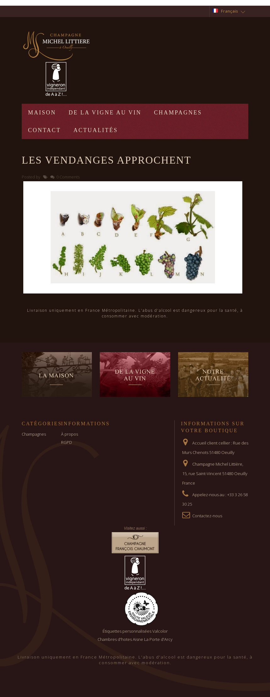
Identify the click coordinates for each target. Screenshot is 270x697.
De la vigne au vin (105, 112)
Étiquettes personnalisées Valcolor (135, 631)
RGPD (66, 442)
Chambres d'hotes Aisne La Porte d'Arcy (135, 639)
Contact (44, 130)
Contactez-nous (207, 516)
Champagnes (178, 112)
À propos (69, 434)
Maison (42, 112)
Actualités (96, 130)
